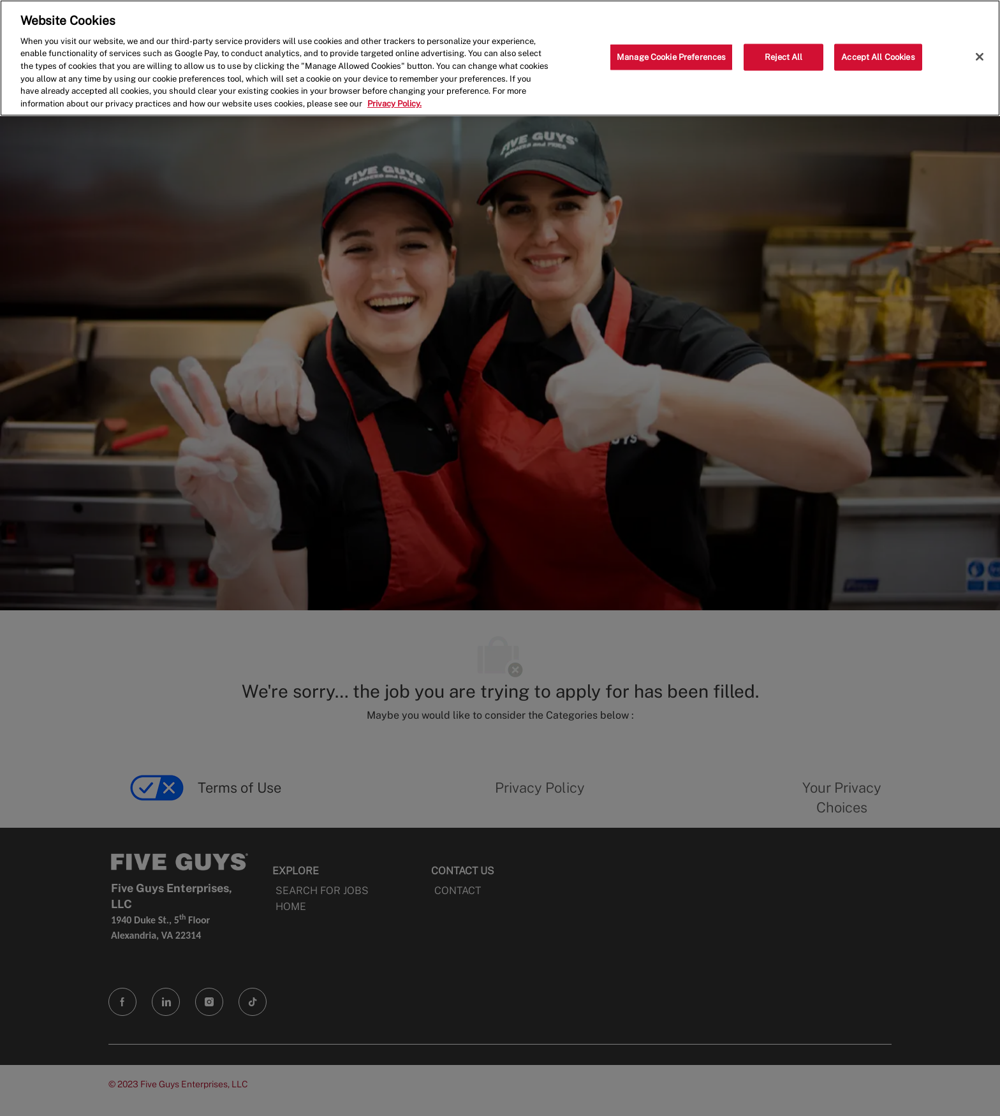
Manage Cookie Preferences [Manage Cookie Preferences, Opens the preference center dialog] (671, 57)
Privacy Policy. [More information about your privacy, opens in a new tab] (394, 103)
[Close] (980, 57)
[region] (500, 58)
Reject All (783, 57)
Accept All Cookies (878, 57)
